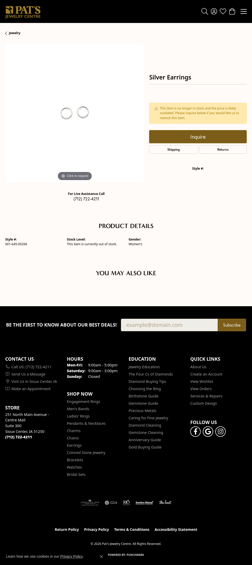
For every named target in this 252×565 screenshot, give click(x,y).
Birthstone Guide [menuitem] (144, 396)
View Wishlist (201, 381)
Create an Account (206, 374)
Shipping (173, 149)
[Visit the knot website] (165, 503)
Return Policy (67, 529)
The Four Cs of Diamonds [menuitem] (151, 374)
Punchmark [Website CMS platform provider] (135, 555)
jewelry (14, 33)
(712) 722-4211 (86, 198)
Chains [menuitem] (73, 437)
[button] (204, 11)
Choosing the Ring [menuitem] (145, 388)
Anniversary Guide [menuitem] (145, 439)
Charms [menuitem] (74, 430)
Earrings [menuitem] (74, 445)
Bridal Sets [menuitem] (76, 474)
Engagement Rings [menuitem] (83, 401)
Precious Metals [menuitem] (142, 410)
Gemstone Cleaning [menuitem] (146, 432)
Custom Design (203, 403)
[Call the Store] (18, 436)
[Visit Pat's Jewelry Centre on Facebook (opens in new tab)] (195, 431)
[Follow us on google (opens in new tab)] (208, 431)
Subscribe (232, 325)
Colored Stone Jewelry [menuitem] (86, 452)
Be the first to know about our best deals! (61, 325)
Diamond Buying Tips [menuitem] (147, 381)
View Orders (201, 388)
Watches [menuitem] (74, 467)
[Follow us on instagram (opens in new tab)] (220, 431)
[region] (74, 113)
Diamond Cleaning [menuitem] (145, 425)
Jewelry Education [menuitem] (144, 366)
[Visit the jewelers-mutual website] (144, 503)
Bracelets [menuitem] (75, 459)
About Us (198, 366)
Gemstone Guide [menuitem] (143, 403)
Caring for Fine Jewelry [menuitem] (148, 417)
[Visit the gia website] (111, 503)
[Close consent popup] (101, 556)
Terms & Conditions (131, 529)
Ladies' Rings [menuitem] (78, 416)
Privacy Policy (96, 529)
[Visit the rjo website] (126, 503)
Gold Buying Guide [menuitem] (145, 447)
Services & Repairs (206, 396)
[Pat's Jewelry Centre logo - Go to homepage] (23, 11)
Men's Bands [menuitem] (78, 408)
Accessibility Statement (176, 529)
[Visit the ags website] (90, 503)
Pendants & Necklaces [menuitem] (86, 423)
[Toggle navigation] (243, 11)
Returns (223, 149)
